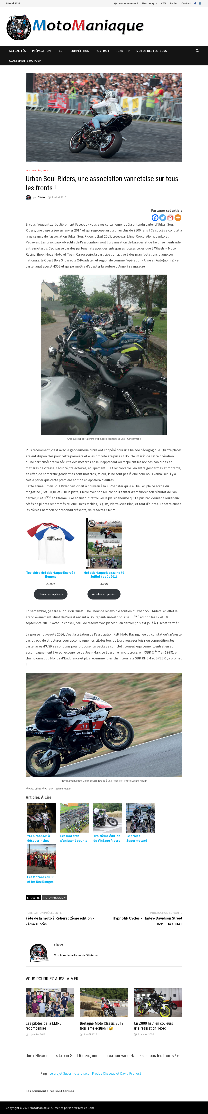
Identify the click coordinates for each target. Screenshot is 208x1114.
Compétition (79, 51)
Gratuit (48, 170)
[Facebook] (155, 217)
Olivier (41, 197)
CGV (163, 3)
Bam (91, 1108)
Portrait (102, 51)
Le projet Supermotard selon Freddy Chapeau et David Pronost (95, 1073)
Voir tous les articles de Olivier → (76, 955)
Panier (173, 3)
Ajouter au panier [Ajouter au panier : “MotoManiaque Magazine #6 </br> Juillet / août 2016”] (104, 594)
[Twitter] (162, 217)
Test (60, 51)
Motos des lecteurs (151, 51)
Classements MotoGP (25, 60)
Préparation (41, 51)
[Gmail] (170, 217)
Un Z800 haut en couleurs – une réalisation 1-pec (155, 1026)
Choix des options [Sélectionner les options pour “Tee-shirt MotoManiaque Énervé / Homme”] (51, 594)
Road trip (123, 51)
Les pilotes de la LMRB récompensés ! (43, 1026)
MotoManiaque (40, 1108)
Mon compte (149, 3)
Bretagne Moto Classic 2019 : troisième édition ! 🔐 (102, 1026)
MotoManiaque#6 (54, 897)
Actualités (17, 51)
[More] (178, 217)
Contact (186, 3)
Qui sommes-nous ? (126, 3)
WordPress (76, 1108)
